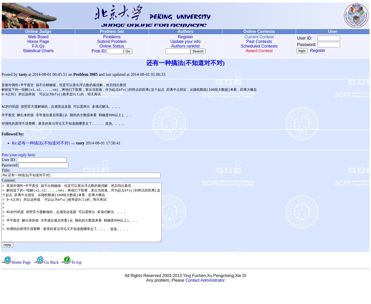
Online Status (111, 46)
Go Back (51, 279)
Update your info (185, 41)
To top (76, 279)
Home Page (38, 41)
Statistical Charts (38, 51)
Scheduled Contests (259, 46)
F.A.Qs (38, 46)
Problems (112, 37)
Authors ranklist (185, 46)
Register (185, 37)
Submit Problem (112, 41)
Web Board (38, 37)
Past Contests (259, 41)
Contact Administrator (205, 297)
